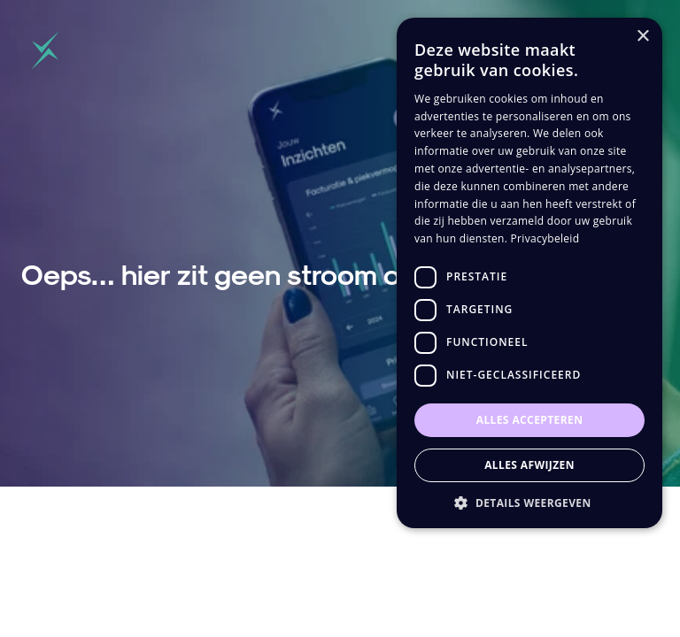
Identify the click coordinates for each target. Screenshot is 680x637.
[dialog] (529, 273)
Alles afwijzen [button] (529, 464)
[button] (529, 502)
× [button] (642, 36)
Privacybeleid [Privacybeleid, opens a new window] (545, 238)
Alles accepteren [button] (529, 419)
